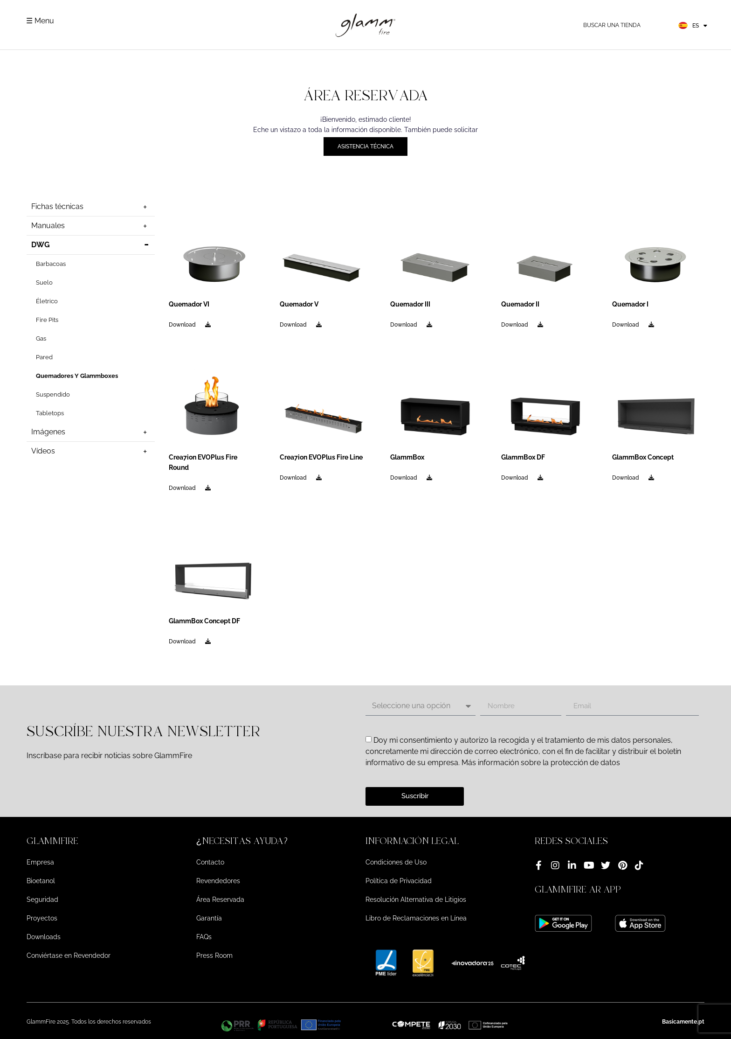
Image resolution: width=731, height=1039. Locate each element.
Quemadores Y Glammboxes (77, 375)
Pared (44, 357)
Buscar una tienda (612, 25)
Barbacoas (51, 263)
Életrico (47, 301)
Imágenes (91, 432)
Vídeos (91, 451)
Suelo (44, 282)
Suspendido (53, 394)
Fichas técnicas (91, 206)
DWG (91, 245)
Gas (41, 338)
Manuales (91, 225)
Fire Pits (47, 319)
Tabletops (50, 413)
